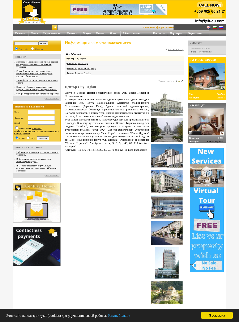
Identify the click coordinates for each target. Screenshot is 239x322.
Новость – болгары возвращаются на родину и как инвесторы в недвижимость (36, 88)
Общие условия (22, 133)
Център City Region (76, 58)
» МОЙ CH (196, 43)
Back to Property (176, 49)
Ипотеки (72, 33)
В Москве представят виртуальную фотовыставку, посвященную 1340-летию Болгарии (36, 168)
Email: (17, 123)
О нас (115, 33)
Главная (20, 33)
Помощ (102, 33)
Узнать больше (119, 316)
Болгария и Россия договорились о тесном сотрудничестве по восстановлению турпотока (37, 64)
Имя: (16, 112)
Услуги (88, 33)
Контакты (160, 33)
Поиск (34, 33)
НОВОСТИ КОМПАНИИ (29, 147)
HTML (22, 138)
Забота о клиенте (132, 33)
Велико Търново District (79, 73)
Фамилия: (19, 118)
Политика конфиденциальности (28, 129)
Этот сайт (23, 49)
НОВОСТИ (21, 57)
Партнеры (176, 33)
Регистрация (205, 51)
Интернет (39, 49)
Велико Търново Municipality (81, 68)
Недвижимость (54, 33)
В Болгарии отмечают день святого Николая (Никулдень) (33, 160)
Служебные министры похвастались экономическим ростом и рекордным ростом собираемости (34, 73)
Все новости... (52, 98)
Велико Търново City (77, 63)
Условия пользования (47, 131)
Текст (33, 138)
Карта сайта (195, 33)
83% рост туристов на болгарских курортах (37, 93)
